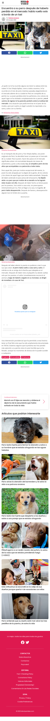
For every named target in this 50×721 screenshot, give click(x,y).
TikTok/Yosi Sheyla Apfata (11, 112)
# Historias (25, 357)
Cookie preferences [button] (25, 702)
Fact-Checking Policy (25, 674)
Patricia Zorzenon (14, 18)
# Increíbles (15, 357)
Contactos (25, 661)
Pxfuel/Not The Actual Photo (9, 150)
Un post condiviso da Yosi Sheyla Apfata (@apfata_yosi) (25, 334)
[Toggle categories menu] (3, 2)
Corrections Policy (25, 677)
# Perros (5, 357)
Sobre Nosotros (25, 657)
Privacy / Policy (25, 698)
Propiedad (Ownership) (25, 685)
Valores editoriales (25, 681)
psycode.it (25, 664)
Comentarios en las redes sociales (25, 688)
